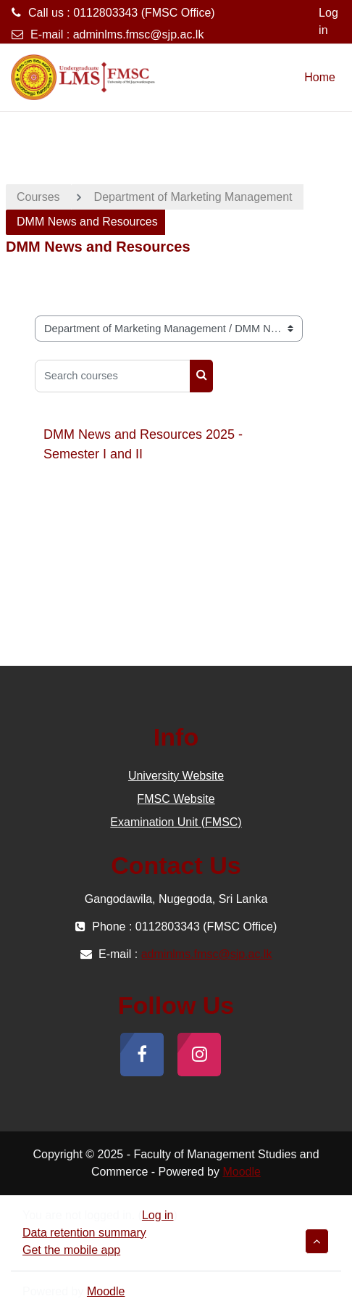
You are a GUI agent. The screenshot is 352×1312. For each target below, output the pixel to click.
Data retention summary (84, 1232)
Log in (328, 21)
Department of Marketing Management (193, 197)
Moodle (241, 1171)
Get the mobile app (71, 1250)
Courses (38, 197)
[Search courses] (112, 376)
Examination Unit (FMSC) (175, 822)
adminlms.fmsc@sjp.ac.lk (138, 34)
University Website (176, 776)
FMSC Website (175, 799)
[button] (317, 1241)
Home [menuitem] (319, 77)
